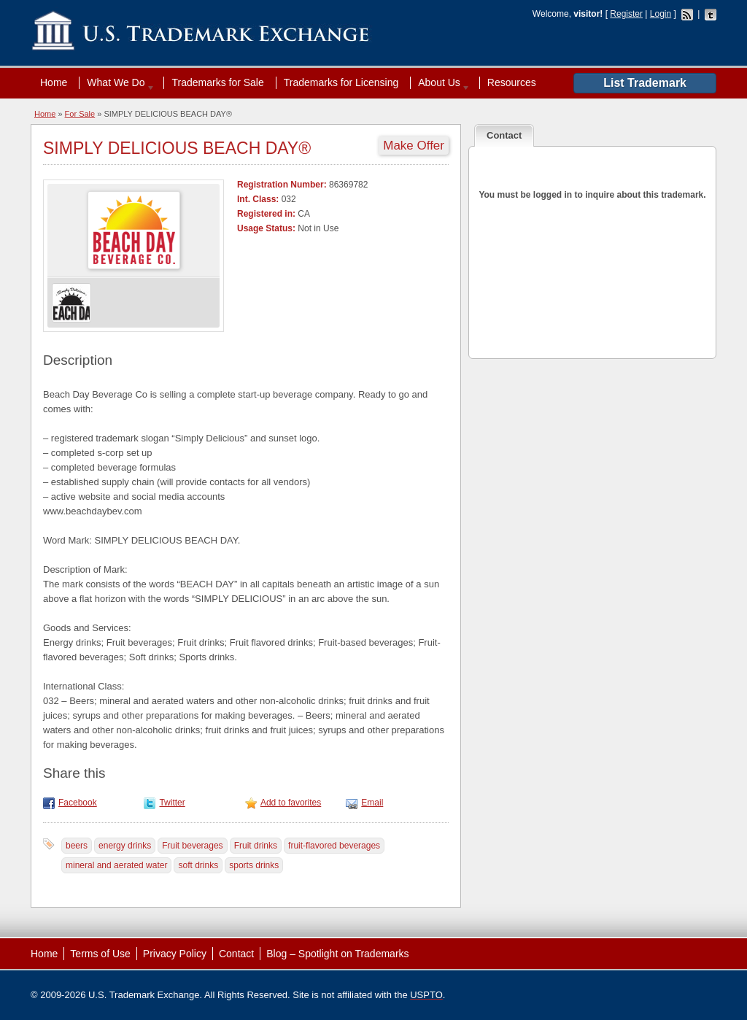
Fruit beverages (192, 846)
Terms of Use (100, 953)
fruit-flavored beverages (334, 846)
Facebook (77, 802)
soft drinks (198, 865)
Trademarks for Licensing (341, 82)
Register (626, 14)
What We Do (117, 82)
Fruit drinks (255, 846)
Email (372, 802)
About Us (441, 82)
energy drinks (124, 846)
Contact (236, 953)
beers (77, 846)
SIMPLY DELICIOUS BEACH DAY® (177, 148)
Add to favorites (290, 802)
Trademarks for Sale (217, 82)
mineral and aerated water (116, 865)
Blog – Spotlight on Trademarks (337, 953)
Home (53, 82)
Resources (511, 82)
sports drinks (254, 865)
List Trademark (644, 83)
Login (660, 14)
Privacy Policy (174, 953)
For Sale (80, 113)
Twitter (172, 802)
